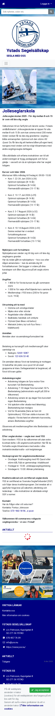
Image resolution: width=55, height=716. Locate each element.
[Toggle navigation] (6, 63)
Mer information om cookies (15, 615)
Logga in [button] (45, 3)
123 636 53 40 (22, 356)
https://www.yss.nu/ (16, 647)
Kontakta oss (8, 610)
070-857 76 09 (13, 638)
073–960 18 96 (18, 511)
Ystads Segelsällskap (27, 50)
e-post (30, 511)
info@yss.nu (12, 642)
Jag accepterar (40, 690)
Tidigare (6, 661)
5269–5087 (23, 353)
